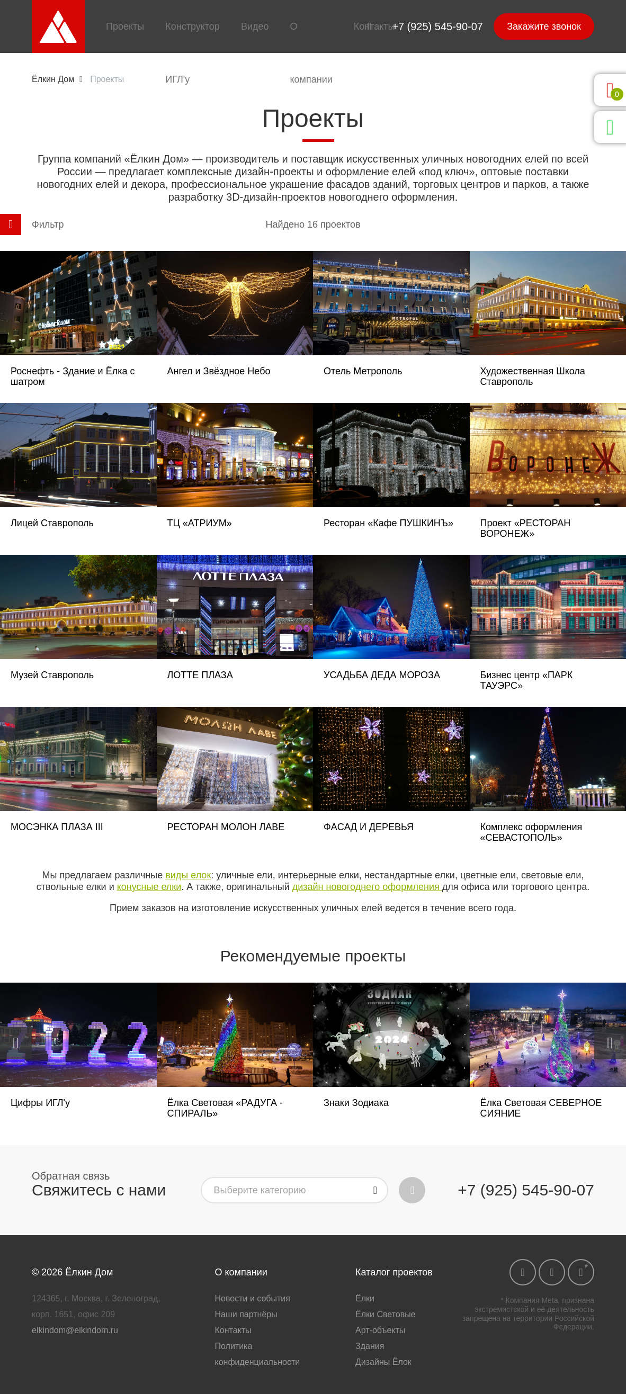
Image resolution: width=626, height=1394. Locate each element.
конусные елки (149, 887)
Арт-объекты (380, 1330)
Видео (255, 26)
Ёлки (364, 1298)
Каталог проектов (394, 1272)
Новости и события (252, 1298)
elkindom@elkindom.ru (75, 1330)
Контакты (374, 26)
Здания (369, 1346)
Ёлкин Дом (53, 79)
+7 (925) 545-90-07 (437, 26)
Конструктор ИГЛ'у (192, 53)
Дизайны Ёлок (383, 1361)
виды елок (188, 875)
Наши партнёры (246, 1314)
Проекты (125, 26)
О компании (311, 53)
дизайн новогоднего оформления (367, 887)
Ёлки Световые (385, 1314)
